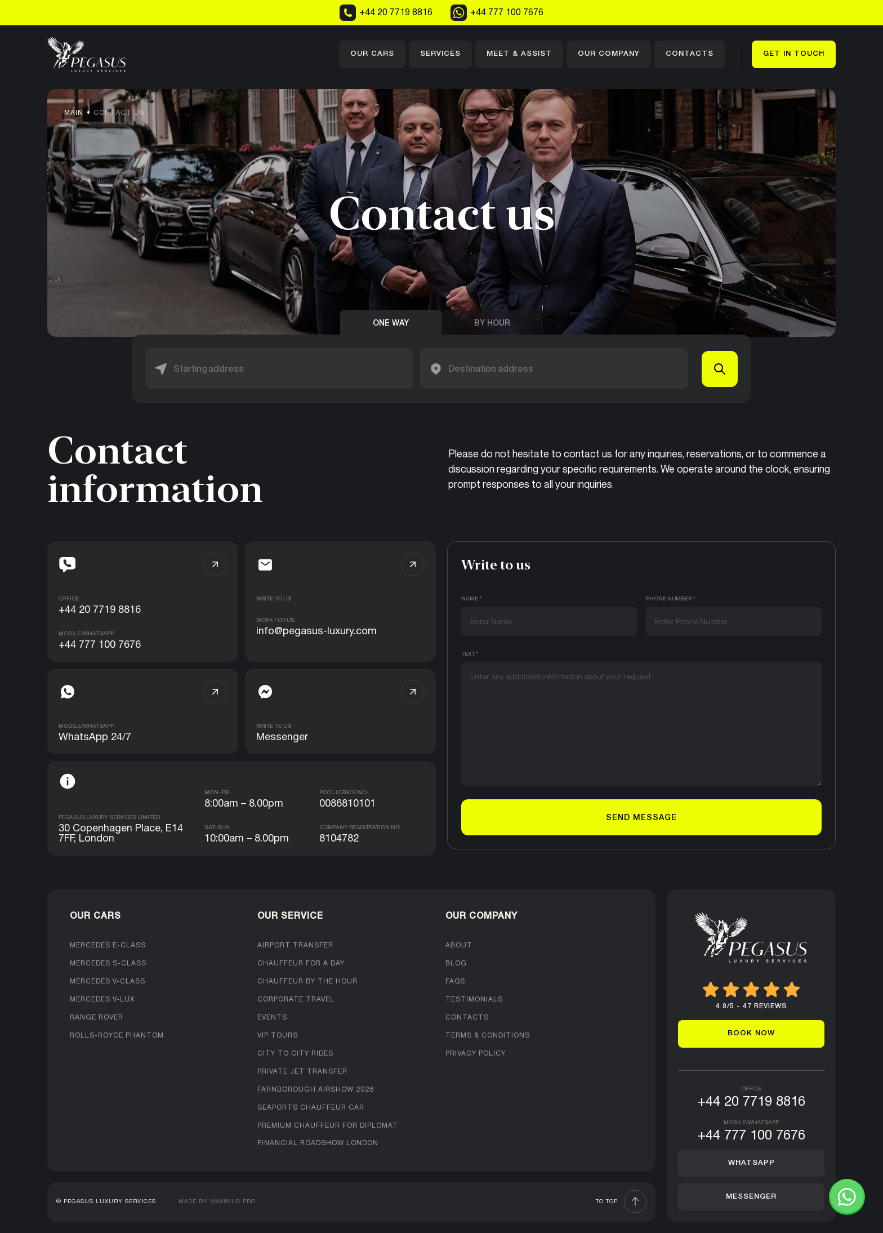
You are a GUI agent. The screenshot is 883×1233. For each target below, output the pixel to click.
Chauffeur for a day (301, 963)
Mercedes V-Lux (102, 999)
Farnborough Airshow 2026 (315, 1090)
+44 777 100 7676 (497, 13)
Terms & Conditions (487, 1035)
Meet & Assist (519, 54)
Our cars (372, 54)
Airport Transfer (295, 945)
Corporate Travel (296, 999)
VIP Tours (277, 1035)
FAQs (455, 981)
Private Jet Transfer (302, 1072)
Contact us (119, 113)
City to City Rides (295, 1054)
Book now (751, 1033)
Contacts (689, 54)
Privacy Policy (475, 1054)
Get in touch (793, 54)
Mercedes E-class (108, 945)
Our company (609, 54)
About (458, 945)
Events (272, 1017)
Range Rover (96, 1017)
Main (73, 113)
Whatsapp (751, 1163)
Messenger (751, 1197)
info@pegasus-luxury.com (316, 631)
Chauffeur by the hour (307, 981)
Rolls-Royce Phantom (117, 1035)
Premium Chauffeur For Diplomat (327, 1126)
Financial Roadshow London (317, 1143)
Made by (217, 1201)
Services (440, 54)
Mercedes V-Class (107, 981)
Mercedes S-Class (108, 963)
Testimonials (474, 999)
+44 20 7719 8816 (386, 13)
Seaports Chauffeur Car (310, 1108)
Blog (456, 963)
